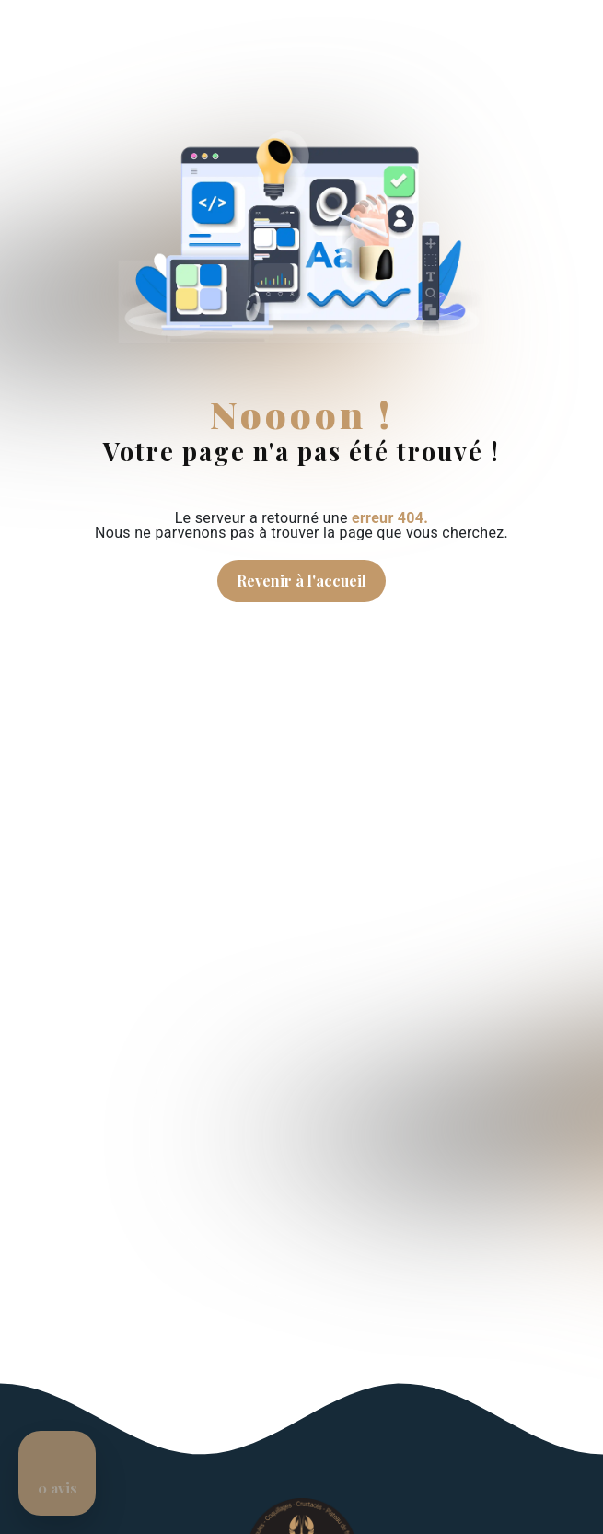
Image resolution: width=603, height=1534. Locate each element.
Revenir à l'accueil (301, 580)
